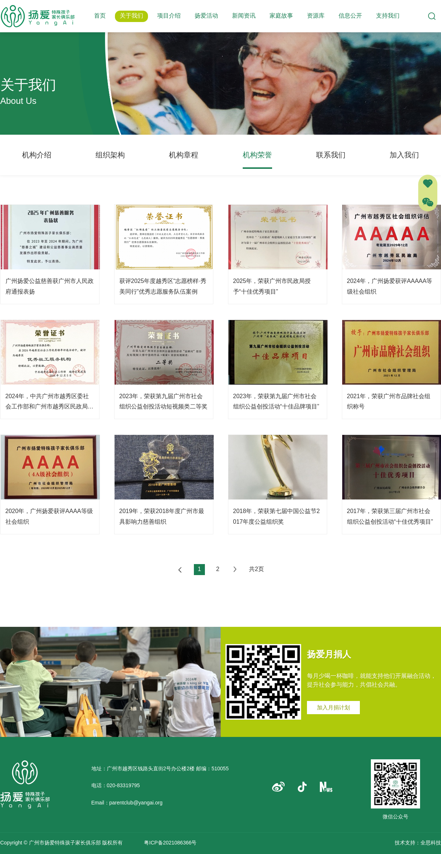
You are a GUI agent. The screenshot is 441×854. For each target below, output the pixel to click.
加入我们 (404, 155)
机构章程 (183, 155)
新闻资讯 (244, 15)
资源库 (316, 15)
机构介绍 (36, 155)
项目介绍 (169, 15)
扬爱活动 (206, 15)
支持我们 (388, 15)
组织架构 (110, 155)
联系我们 (331, 155)
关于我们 (131, 15)
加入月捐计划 (333, 707)
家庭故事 (281, 15)
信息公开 (350, 15)
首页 (100, 15)
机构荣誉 (257, 155)
